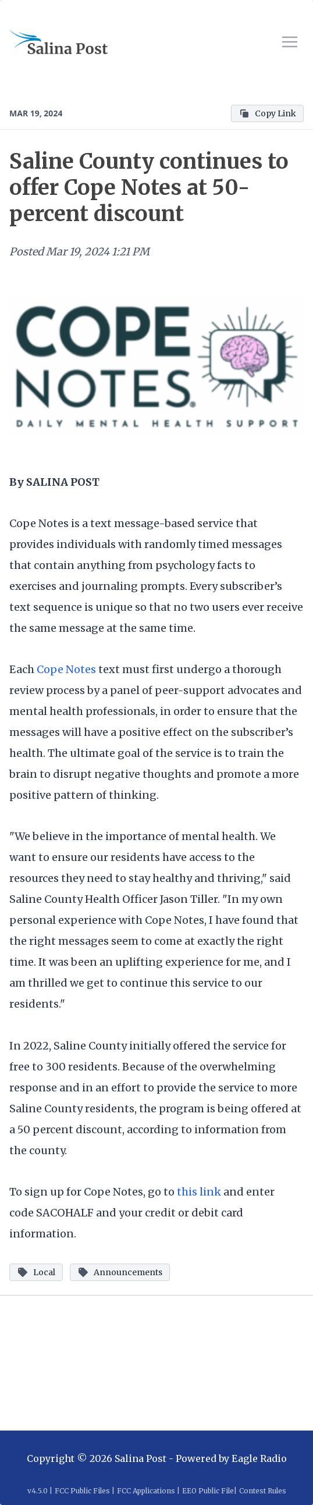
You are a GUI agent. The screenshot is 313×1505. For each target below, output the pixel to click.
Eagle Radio (259, 1458)
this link (200, 1191)
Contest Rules (262, 1490)
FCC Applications (146, 1490)
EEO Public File (208, 1490)
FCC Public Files (82, 1490)
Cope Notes (66, 669)
